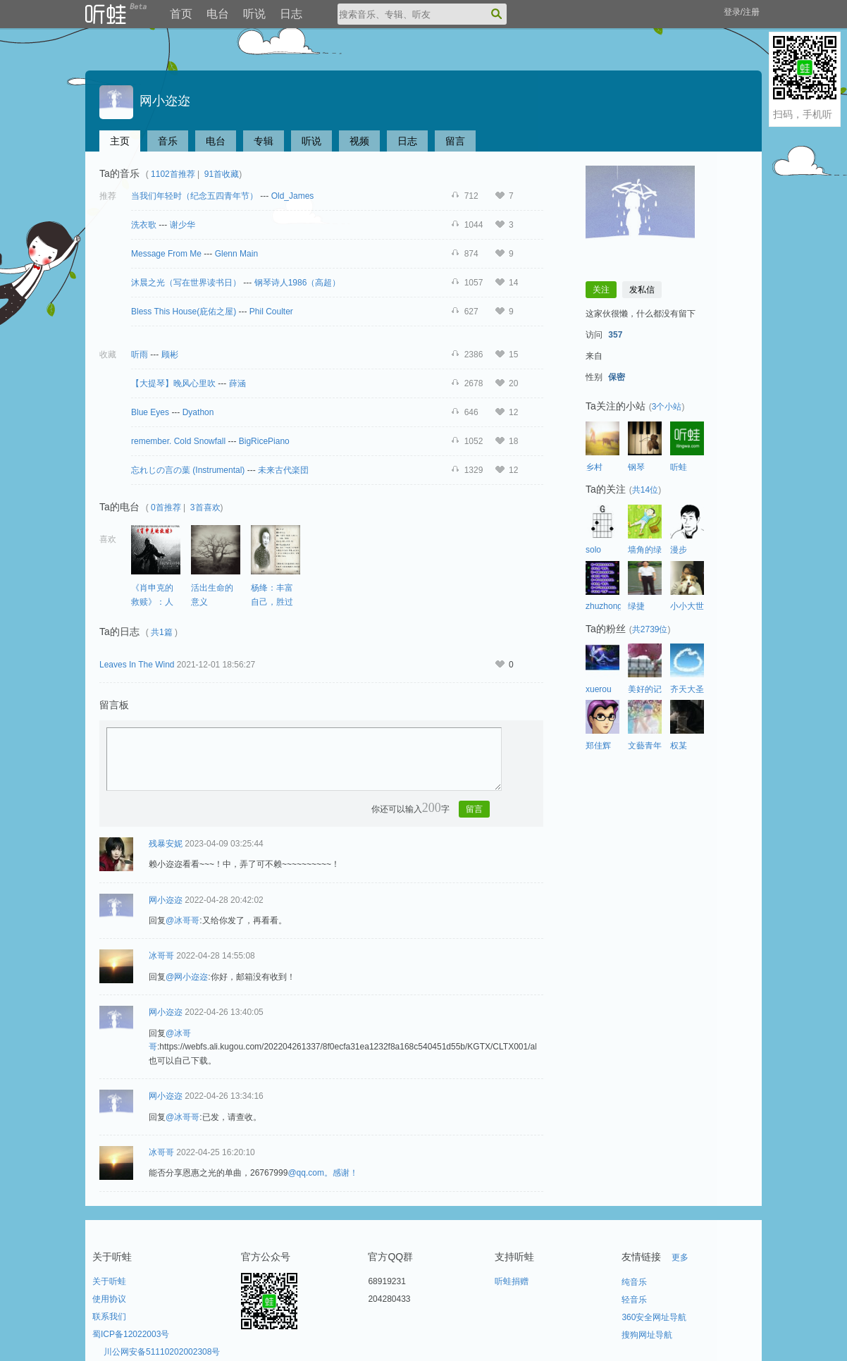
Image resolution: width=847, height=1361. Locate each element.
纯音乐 (634, 1282)
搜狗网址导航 (647, 1335)
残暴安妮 (166, 844)
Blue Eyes (151, 412)
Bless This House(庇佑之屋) (183, 311)
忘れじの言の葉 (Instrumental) (188, 470)
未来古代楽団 (283, 470)
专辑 (263, 141)
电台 (217, 14)
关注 (601, 290)
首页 (181, 14)
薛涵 (237, 383)
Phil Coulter (271, 311)
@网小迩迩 (187, 977)
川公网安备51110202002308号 (162, 1352)
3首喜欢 (205, 507)
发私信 (642, 290)
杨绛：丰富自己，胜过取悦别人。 (272, 601)
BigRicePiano (264, 441)
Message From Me (166, 254)
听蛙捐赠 (511, 1281)
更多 (680, 1257)
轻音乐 (634, 1300)
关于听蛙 (109, 1281)
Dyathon (198, 412)
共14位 (645, 490)
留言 (455, 141)
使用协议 (109, 1299)
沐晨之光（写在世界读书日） (186, 283)
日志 (291, 14)
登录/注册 (742, 12)
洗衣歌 (143, 225)
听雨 (139, 354)
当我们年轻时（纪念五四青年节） (194, 196)
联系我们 (109, 1317)
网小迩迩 (144, 101)
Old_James (292, 196)
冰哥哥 (161, 956)
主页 (120, 141)
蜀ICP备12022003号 (130, 1334)
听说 (254, 14)
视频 (359, 141)
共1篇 (162, 632)
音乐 (168, 141)
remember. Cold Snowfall (178, 441)
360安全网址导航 (654, 1317)
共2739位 (650, 629)
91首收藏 (221, 174)
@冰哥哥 (182, 920)
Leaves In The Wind (137, 665)
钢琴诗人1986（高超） (297, 283)
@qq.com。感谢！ (323, 1173)
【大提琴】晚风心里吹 (173, 383)
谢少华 (182, 225)
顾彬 (169, 354)
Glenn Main (236, 254)
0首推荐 (166, 507)
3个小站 (667, 407)
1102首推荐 (173, 174)
